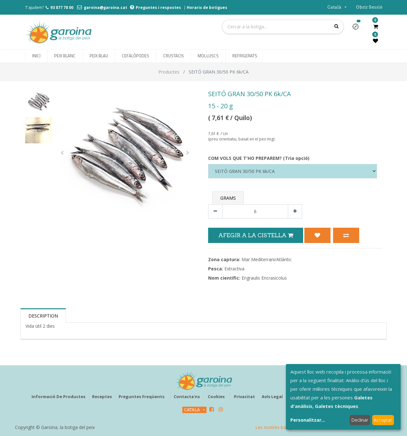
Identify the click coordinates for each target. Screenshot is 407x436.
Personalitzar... (307, 420)
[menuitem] (36, 56)
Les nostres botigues (277, 427)
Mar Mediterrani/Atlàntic (267, 259)
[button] (358, 28)
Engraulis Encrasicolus (264, 278)
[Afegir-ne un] (295, 211)
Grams (228, 198)
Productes (168, 72)
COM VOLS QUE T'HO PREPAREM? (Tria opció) (258, 158)
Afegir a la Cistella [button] (255, 235)
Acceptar (383, 420)
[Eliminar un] (215, 211)
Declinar (359, 420)
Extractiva (234, 269)
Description (43, 316)
